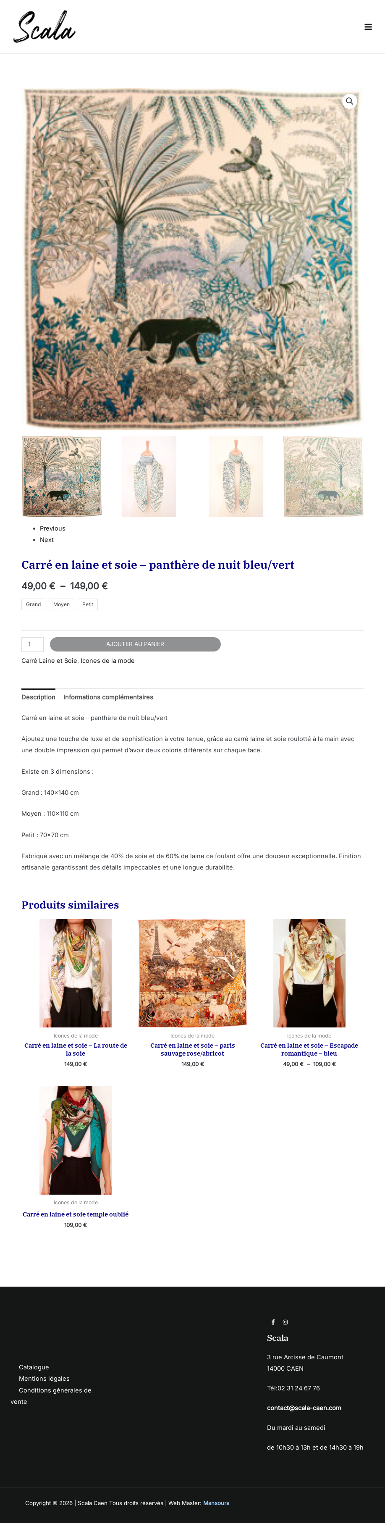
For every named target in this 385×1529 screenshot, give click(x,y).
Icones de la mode (108, 667)
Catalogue (34, 1373)
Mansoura (216, 1509)
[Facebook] (273, 1328)
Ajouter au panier (135, 649)
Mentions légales (44, 1385)
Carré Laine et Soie (49, 667)
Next (47, 545)
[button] (349, 107)
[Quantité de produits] (32, 650)
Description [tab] (38, 703)
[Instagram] (285, 1328)
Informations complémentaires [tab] (108, 703)
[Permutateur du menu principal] (368, 29)
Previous (52, 534)
